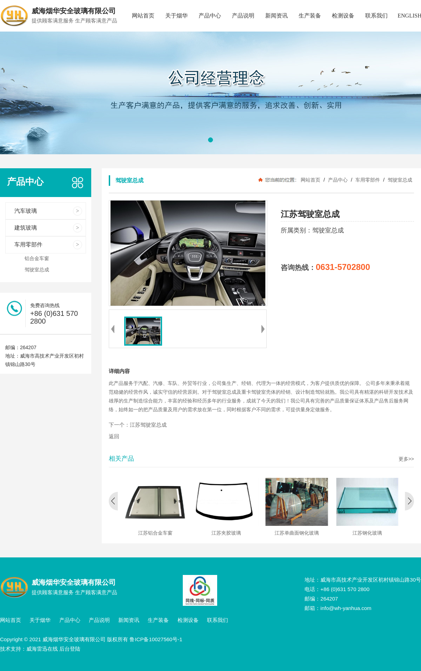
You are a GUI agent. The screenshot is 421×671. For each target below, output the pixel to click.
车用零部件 (367, 180)
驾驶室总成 (399, 180)
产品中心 (210, 16)
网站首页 (143, 16)
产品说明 (243, 16)
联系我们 (376, 16)
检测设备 (343, 16)
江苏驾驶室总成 (148, 425)
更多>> (406, 459)
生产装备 (310, 16)
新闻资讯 (276, 16)
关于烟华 (176, 16)
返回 (114, 436)
